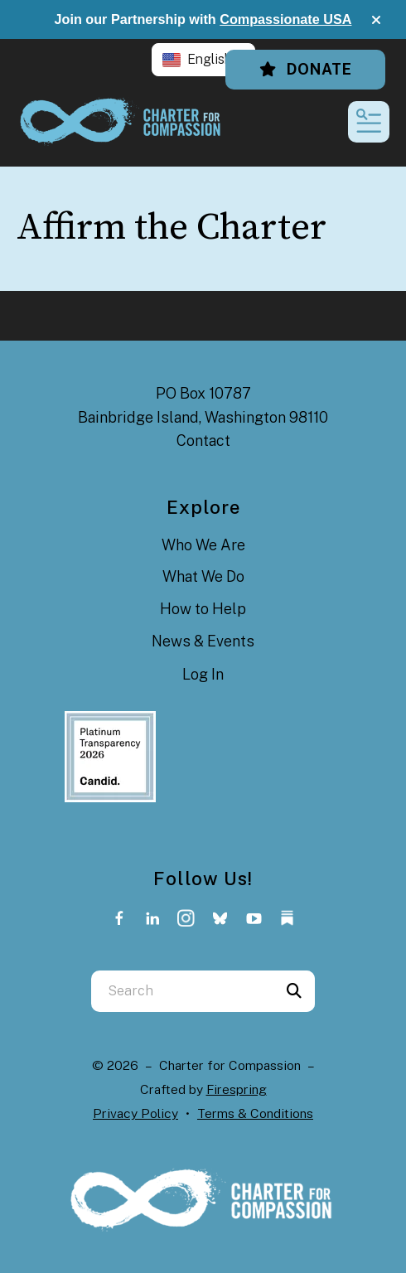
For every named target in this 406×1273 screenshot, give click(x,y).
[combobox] (182, 991)
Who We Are (203, 545)
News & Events (203, 641)
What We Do (203, 576)
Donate (305, 69)
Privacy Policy (135, 1113)
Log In (203, 674)
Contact (203, 440)
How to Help (203, 608)
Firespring (236, 1089)
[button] (376, 20)
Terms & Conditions (255, 1113)
